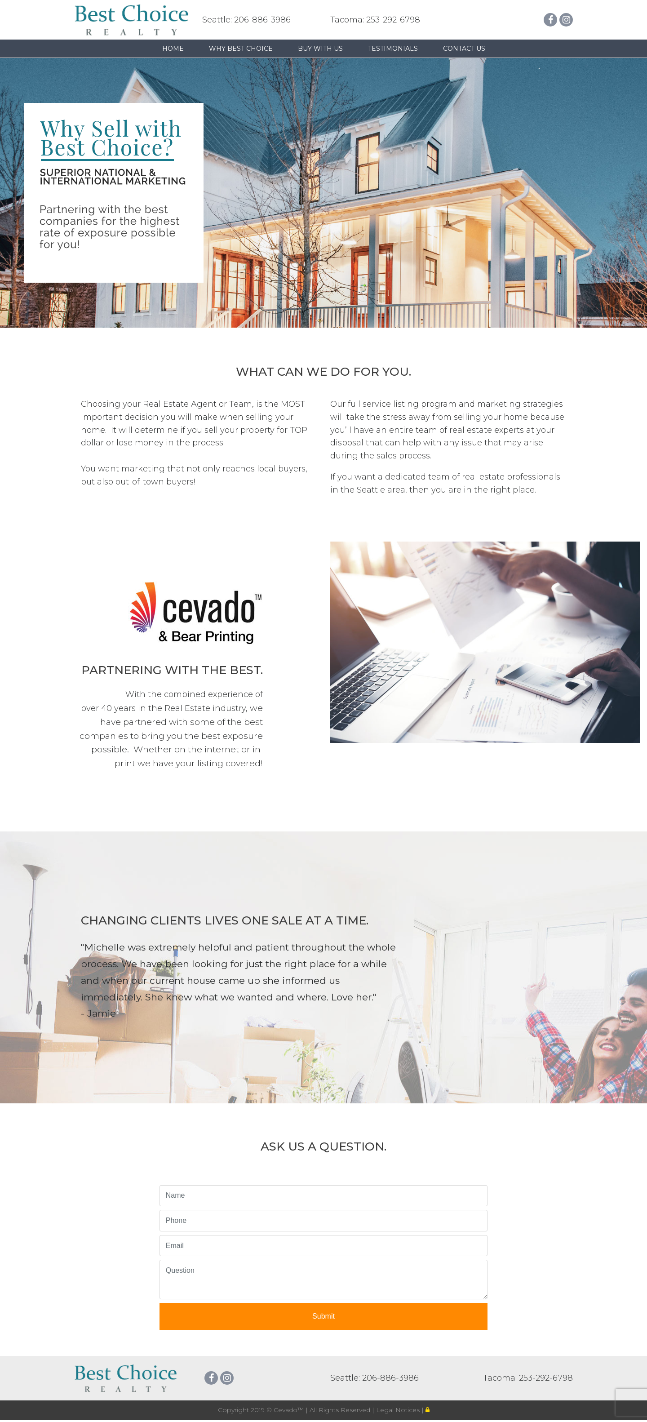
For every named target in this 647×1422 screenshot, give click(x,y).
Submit (323, 1316)
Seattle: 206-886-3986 (246, 20)
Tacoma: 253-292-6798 (375, 20)
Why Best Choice (241, 48)
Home (173, 48)
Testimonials (393, 48)
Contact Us (464, 48)
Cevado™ (290, 1410)
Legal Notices (398, 1410)
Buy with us (320, 48)
